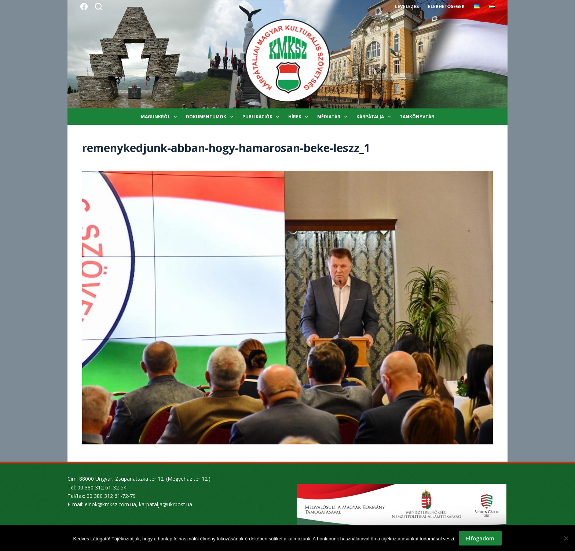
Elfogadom (480, 538)
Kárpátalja (374, 116)
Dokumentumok (211, 116)
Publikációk (262, 116)
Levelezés (407, 6)
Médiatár (333, 116)
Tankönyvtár (417, 117)
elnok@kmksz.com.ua (110, 504)
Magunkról (160, 116)
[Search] (98, 6)
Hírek (299, 116)
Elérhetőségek (446, 6)
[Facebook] (84, 6)
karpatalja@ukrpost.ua (165, 504)
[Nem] (565, 538)
